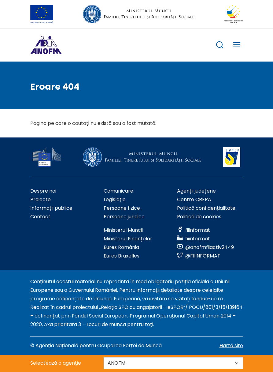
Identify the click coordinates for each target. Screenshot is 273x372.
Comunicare (118, 190)
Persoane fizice (122, 208)
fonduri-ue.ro (207, 298)
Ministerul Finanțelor (128, 238)
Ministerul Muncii (123, 230)
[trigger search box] (220, 45)
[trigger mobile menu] (237, 45)
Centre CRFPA (194, 199)
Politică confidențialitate (206, 208)
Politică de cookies (199, 216)
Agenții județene (196, 190)
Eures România (121, 247)
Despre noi (43, 190)
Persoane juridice (124, 216)
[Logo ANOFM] (46, 45)
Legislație (115, 199)
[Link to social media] (193, 230)
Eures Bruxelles (121, 255)
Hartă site (231, 345)
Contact (40, 216)
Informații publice (51, 208)
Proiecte (40, 199)
